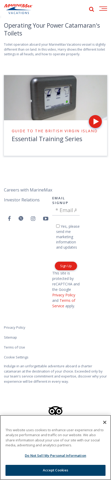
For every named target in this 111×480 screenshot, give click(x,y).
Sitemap (10, 337)
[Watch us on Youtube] (45, 218)
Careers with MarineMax (28, 190)
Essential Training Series (47, 138)
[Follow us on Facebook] (9, 218)
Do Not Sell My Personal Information (55, 455)
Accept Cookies (55, 470)
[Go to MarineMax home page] (18, 9)
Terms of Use (14, 347)
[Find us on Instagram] (33, 218)
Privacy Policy (63, 294)
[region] (55, 447)
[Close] (104, 422)
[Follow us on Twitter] (21, 218)
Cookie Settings (16, 357)
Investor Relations (22, 200)
